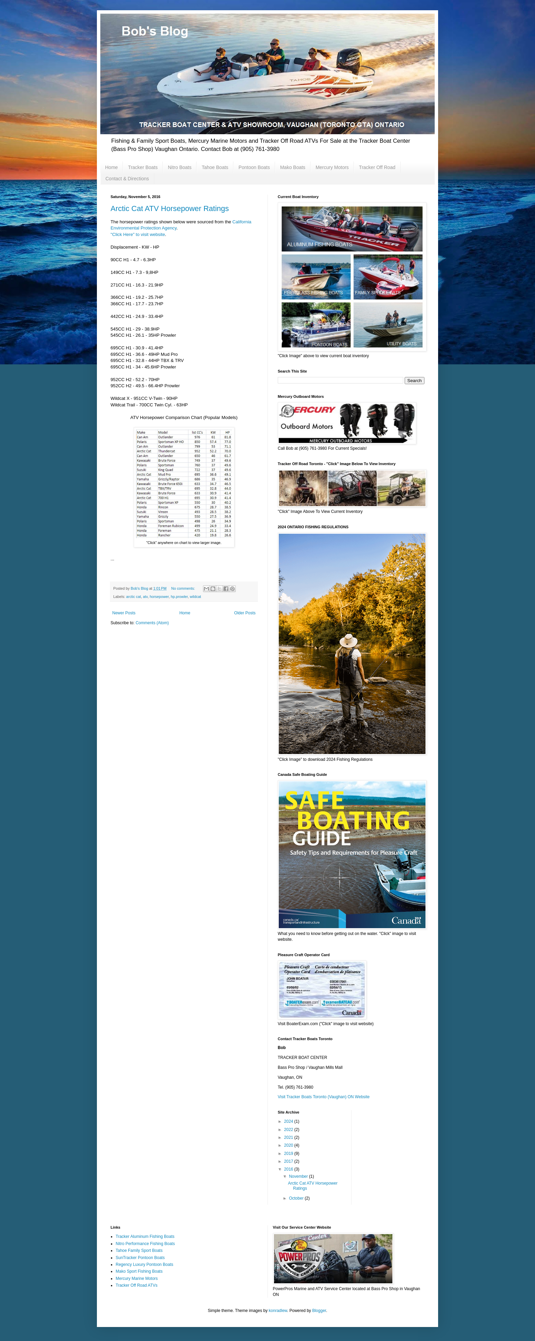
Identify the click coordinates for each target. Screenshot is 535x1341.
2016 (289, 1169)
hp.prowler (179, 597)
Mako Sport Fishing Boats (139, 1271)
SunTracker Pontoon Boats (140, 1257)
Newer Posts (123, 613)
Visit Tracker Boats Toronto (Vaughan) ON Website (324, 1096)
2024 (289, 1121)
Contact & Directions (127, 178)
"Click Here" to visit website (138, 234)
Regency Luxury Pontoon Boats (144, 1264)
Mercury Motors (332, 167)
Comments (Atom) (152, 622)
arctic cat (133, 597)
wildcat (195, 597)
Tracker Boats (143, 167)
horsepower (159, 597)
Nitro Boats (179, 167)
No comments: (183, 588)
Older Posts (245, 613)
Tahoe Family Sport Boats (139, 1250)
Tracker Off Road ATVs (136, 1285)
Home (111, 167)
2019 (289, 1153)
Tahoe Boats (215, 167)
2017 (289, 1161)
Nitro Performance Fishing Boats (145, 1243)
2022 (289, 1129)
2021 (289, 1137)
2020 (289, 1145)
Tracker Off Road (377, 167)
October (297, 1198)
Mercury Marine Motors (137, 1278)
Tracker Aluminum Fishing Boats (145, 1236)
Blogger (319, 1310)
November (299, 1176)
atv (145, 597)
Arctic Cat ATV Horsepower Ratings (170, 208)
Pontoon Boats (254, 167)
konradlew (278, 1310)
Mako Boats (292, 167)
